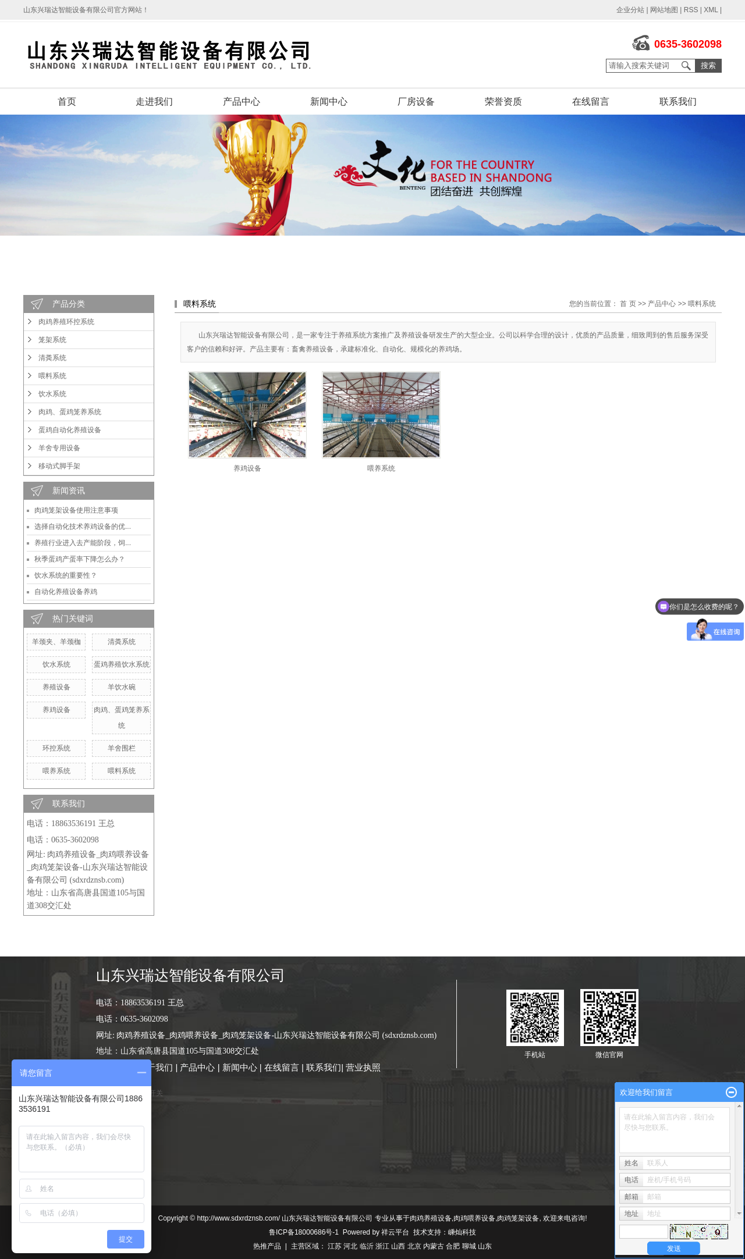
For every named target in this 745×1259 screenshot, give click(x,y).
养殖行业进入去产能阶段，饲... (82, 543)
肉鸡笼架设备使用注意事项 (76, 510)
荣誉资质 (503, 101)
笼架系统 (52, 340)
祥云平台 (395, 1232)
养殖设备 (56, 687)
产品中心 (241, 101)
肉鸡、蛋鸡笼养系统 (69, 412)
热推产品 (267, 1246)
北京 (414, 1246)
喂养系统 (56, 771)
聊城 (469, 1246)
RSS (691, 10)
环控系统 (56, 748)
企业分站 (630, 10)
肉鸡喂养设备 (474, 1218)
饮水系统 (52, 394)
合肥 (453, 1246)
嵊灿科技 (462, 1232)
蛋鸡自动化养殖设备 (69, 430)
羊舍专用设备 (59, 448)
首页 (67, 101)
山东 (485, 1246)
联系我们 (678, 101)
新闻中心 (328, 101)
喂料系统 (52, 376)
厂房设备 (416, 101)
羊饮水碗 (122, 687)
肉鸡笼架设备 (518, 1218)
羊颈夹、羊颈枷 (56, 642)
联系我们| (326, 1067)
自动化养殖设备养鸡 (65, 592)
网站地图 (664, 10)
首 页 (628, 304)
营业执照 (363, 1067)
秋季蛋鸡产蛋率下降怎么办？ (79, 559)
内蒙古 (433, 1246)
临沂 (367, 1246)
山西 (398, 1246)
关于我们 (155, 1067)
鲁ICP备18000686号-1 (304, 1232)
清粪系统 (52, 358)
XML (711, 10)
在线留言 (590, 101)
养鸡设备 (56, 710)
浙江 (382, 1246)
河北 (350, 1246)
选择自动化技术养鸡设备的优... (82, 526)
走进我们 (154, 101)
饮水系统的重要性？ (65, 575)
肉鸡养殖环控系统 (66, 322)
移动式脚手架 (59, 466)
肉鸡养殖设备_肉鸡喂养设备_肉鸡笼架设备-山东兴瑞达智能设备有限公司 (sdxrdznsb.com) (88, 867)
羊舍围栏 (122, 748)
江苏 (335, 1246)
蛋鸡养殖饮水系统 (122, 664)
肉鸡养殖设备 (431, 1218)
